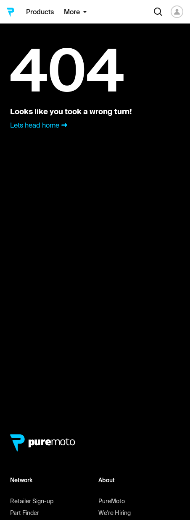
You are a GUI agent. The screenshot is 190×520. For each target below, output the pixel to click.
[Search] (158, 12)
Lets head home (39, 125)
